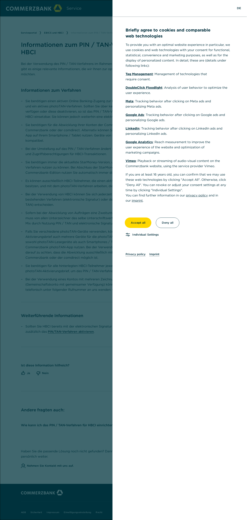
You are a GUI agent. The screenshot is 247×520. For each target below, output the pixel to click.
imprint (137, 200)
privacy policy (197, 195)
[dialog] (123, 260)
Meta (129, 101)
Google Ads (135, 115)
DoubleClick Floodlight (144, 88)
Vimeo (131, 161)
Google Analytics (139, 142)
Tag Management (139, 74)
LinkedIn (133, 128)
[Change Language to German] (239, 8)
